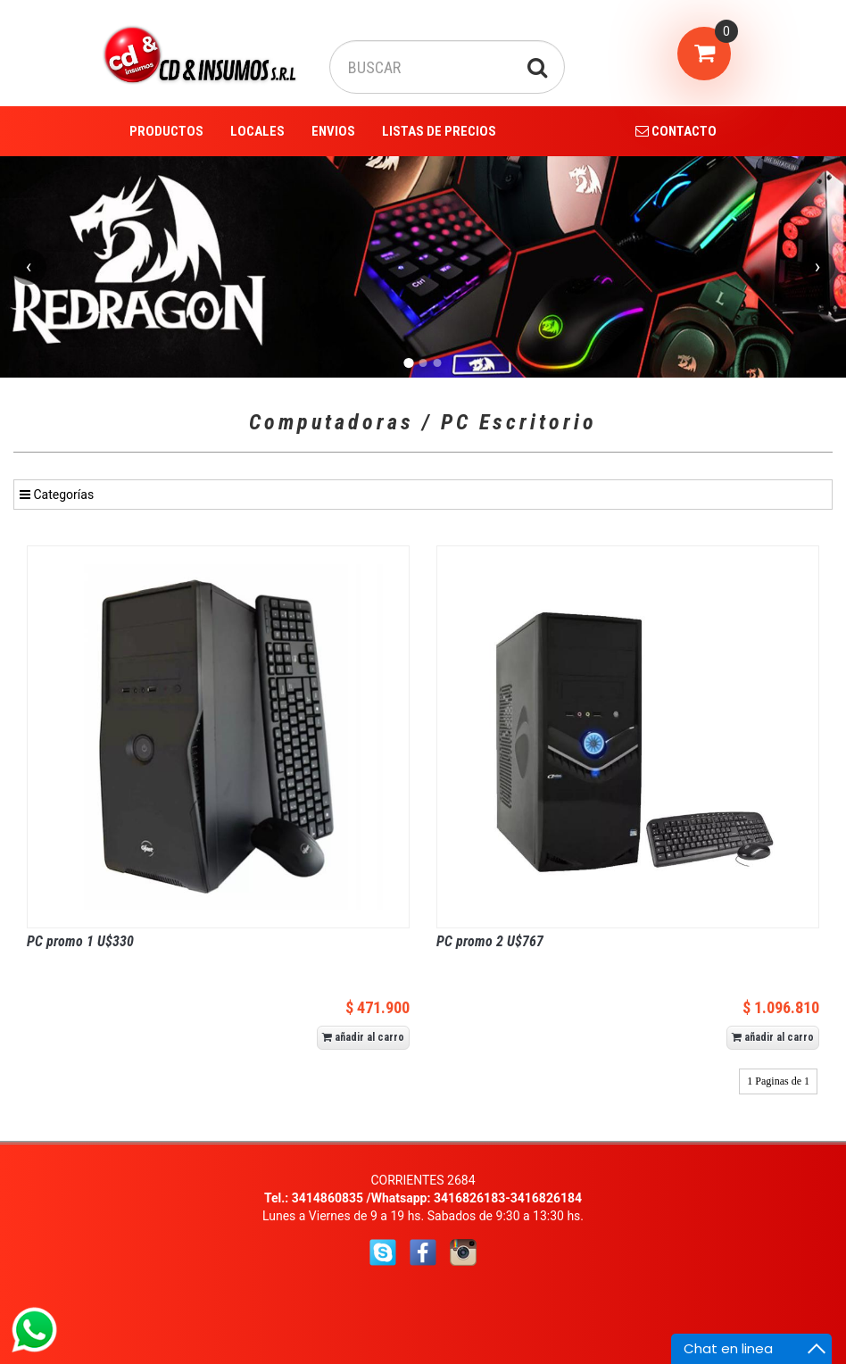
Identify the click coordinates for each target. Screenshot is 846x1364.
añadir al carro (363, 1037)
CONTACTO (676, 131)
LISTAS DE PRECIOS (439, 131)
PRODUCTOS (166, 131)
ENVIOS (333, 131)
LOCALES (257, 131)
